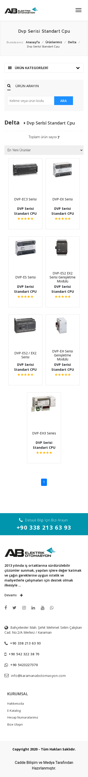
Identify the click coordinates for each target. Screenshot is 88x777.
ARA (63, 100)
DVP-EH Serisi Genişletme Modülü (62, 355)
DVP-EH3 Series (44, 433)
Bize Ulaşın (15, 724)
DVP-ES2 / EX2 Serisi (25, 355)
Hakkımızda (15, 703)
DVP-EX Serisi (62, 199)
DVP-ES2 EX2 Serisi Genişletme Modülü (63, 277)
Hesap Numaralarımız (22, 717)
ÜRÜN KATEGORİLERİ (44, 68)
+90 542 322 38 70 (24, 654)
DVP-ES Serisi (25, 277)
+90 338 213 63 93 (44, 527)
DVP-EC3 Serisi (25, 199)
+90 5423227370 (24, 665)
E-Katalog (14, 710)
